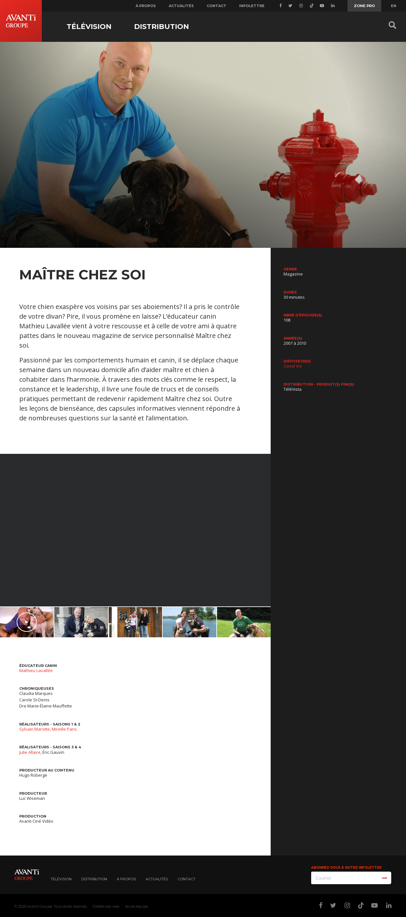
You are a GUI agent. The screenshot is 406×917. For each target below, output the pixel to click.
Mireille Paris (64, 729)
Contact (216, 6)
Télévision (89, 26)
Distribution (161, 26)
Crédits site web (106, 906)
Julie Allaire (30, 752)
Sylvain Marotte (34, 729)
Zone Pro (364, 6)
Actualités (181, 6)
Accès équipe (136, 906)
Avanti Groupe (39, 906)
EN (393, 6)
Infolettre (252, 6)
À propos (146, 6)
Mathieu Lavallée (36, 670)
